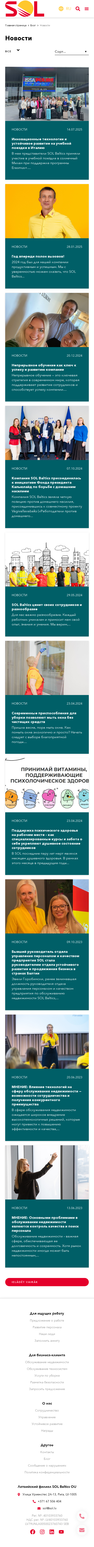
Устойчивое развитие (47, 1424)
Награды (47, 1431)
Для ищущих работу (47, 1313)
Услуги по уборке (47, 1376)
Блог (47, 1459)
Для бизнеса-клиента (47, 1355)
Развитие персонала (47, 1327)
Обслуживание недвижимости (47, 1362)
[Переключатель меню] (86, 9)
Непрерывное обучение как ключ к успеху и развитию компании (44, 367)
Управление (47, 1417)
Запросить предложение (47, 1389)
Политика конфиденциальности (47, 1472)
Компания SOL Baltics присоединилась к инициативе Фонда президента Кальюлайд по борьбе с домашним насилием (46, 484)
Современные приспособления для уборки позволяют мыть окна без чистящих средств (44, 717)
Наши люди (47, 1334)
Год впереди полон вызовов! (38, 256)
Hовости (19, 129)
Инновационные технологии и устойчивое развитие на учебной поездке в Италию (41, 143)
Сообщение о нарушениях (47, 1466)
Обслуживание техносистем (47, 1369)
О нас (47, 1403)
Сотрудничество (47, 1410)
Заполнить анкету (47, 1341)
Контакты (47, 1452)
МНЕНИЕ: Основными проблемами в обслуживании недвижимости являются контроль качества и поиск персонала (45, 1224)
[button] (13, 50)
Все (8, 51)
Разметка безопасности (47, 1382)
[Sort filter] (72, 51)
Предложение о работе (47, 1321)
